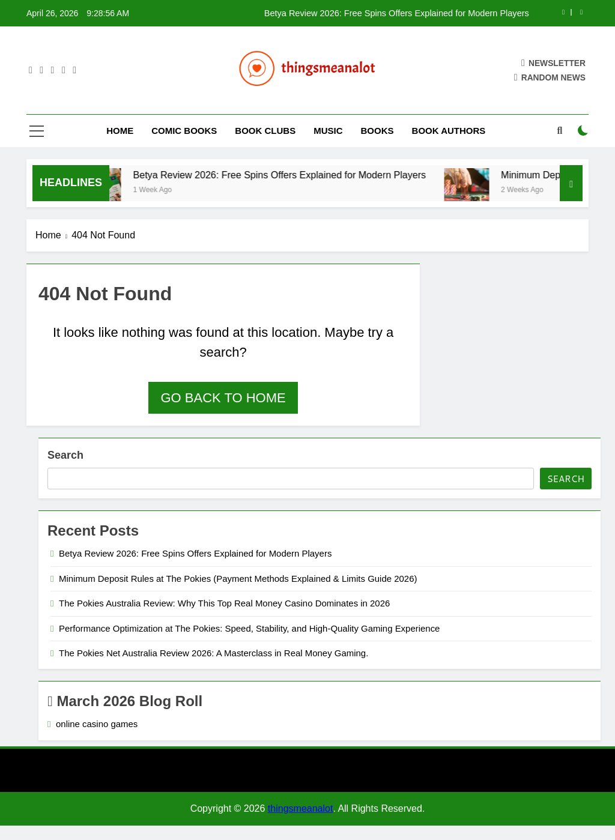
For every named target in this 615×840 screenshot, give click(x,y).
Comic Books (184, 130)
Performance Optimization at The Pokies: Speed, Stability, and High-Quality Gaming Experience (249, 628)
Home (119, 130)
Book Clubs (265, 130)
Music (328, 130)
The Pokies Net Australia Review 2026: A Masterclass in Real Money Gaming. (213, 653)
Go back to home (222, 397)
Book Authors (449, 130)
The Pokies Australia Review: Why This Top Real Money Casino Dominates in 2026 (224, 603)
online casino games (97, 724)
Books (377, 130)
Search (65, 455)
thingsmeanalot (300, 808)
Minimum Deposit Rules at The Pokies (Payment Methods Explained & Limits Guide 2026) (238, 578)
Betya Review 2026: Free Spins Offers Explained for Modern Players (396, 13)
